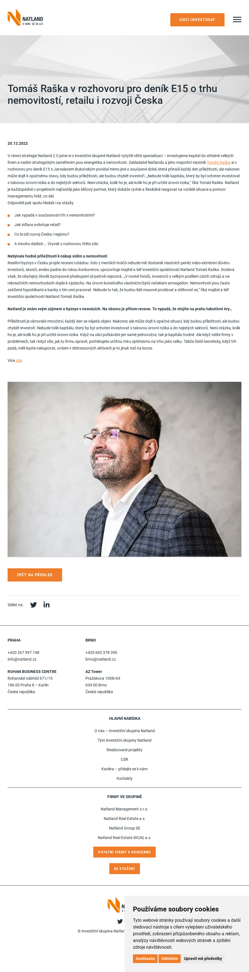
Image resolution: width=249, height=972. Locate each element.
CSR (124, 759)
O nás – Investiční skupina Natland (124, 731)
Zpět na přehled (35, 575)
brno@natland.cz (100, 659)
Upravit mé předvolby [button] (203, 958)
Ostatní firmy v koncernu (124, 852)
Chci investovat (197, 19)
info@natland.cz (22, 659)
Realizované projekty (124, 750)
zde (18, 360)
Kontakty (125, 778)
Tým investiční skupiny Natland (124, 740)
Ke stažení (124, 869)
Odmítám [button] (169, 958)
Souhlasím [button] (145, 958)
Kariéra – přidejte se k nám (124, 769)
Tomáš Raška (218, 162)
